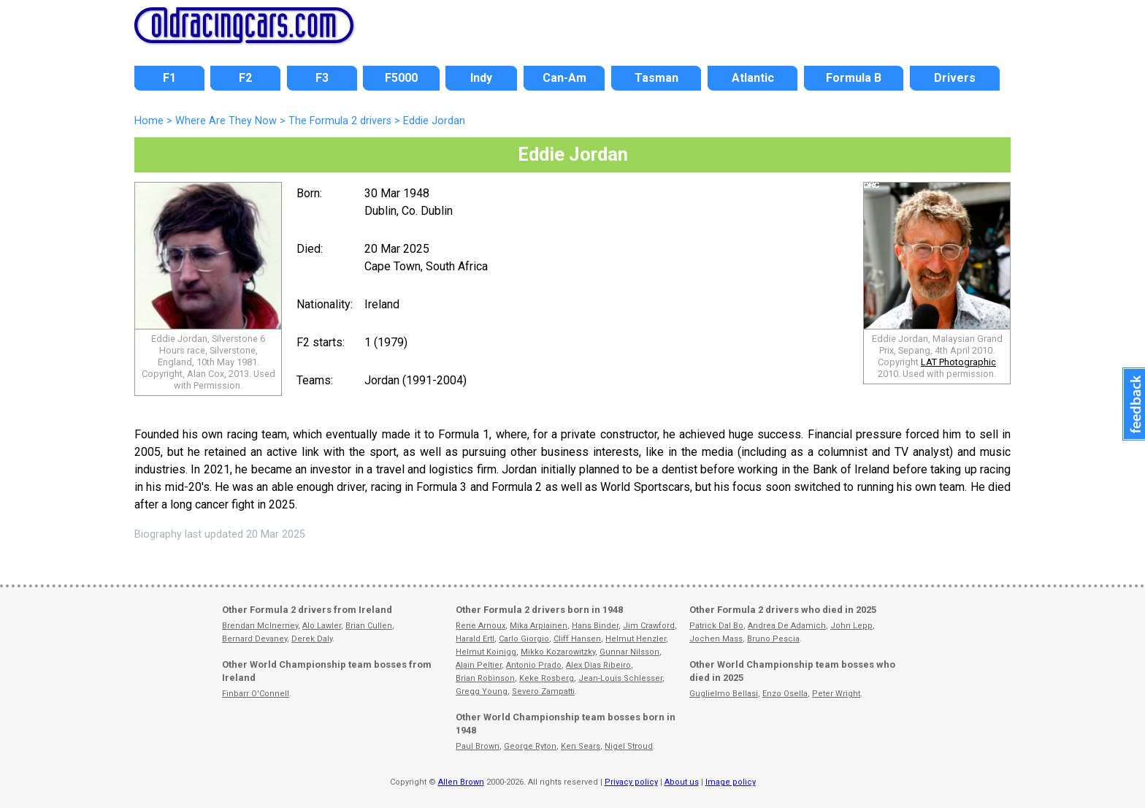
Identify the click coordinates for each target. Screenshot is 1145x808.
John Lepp (851, 625)
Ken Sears (580, 746)
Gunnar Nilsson (629, 652)
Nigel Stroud (629, 746)
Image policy (730, 782)
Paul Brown (477, 746)
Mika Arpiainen (538, 625)
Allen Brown (461, 782)
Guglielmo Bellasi (723, 693)
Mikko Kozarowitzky (558, 652)
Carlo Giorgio (524, 639)
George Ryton (530, 746)
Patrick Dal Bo (716, 625)
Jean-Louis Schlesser (620, 678)
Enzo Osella (785, 693)
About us (682, 782)
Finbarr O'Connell (255, 693)
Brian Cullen (368, 625)
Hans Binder (595, 625)
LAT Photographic (958, 362)
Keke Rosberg (546, 678)
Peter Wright (836, 693)
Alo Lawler (321, 625)
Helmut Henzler (635, 639)
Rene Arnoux (480, 625)
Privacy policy (631, 782)
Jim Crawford (649, 625)
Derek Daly (311, 639)
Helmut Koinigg (486, 652)
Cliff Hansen (577, 639)
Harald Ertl (475, 639)
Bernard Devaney (254, 639)
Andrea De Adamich (787, 625)
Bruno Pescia (773, 639)
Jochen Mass (716, 639)
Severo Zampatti (543, 691)
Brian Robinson (485, 678)
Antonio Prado (534, 665)
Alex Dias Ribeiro (598, 665)
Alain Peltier (479, 665)
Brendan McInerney (260, 625)
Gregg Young (482, 691)
